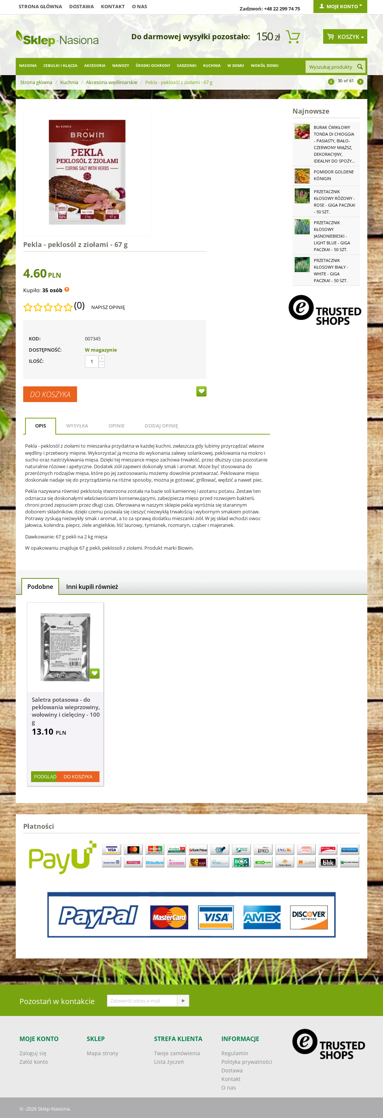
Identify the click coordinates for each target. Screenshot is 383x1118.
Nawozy (120, 65)
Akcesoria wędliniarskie (111, 82)
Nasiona (28, 65)
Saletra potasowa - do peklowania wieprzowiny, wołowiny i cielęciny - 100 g (66, 711)
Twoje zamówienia (177, 1053)
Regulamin (234, 1053)
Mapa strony (102, 1053)
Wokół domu (265, 65)
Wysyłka (77, 425)
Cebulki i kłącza (60, 65)
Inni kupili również (92, 587)
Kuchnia (212, 65)
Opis (40, 425)
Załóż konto (33, 1061)
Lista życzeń (169, 1061)
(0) (79, 305)
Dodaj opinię (161, 425)
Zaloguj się (32, 1053)
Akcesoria (94, 65)
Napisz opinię (108, 307)
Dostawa (81, 6)
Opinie (116, 425)
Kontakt (113, 6)
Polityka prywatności (246, 1061)
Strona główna (40, 6)
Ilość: (36, 361)
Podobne (40, 587)
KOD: (35, 338)
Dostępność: (45, 349)
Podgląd (45, 776)
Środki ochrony (153, 65)
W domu (235, 65)
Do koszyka (50, 394)
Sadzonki (186, 65)
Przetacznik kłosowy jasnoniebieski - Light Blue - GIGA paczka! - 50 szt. (332, 236)
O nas (139, 6)
